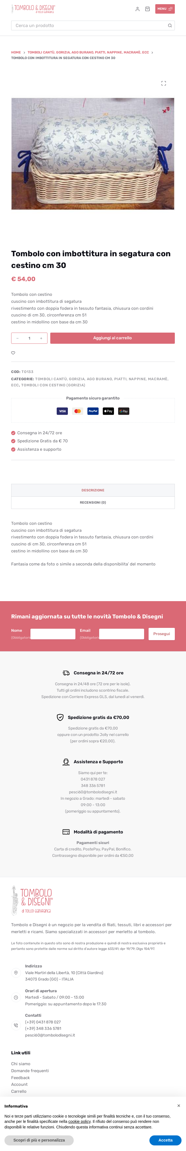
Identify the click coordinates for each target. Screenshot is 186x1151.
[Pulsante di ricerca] (170, 25)
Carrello (19, 1091)
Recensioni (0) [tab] (93, 502)
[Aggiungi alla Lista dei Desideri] (13, 353)
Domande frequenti (30, 1070)
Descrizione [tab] (93, 490)
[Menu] (165, 9)
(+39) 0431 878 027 (43, 1022)
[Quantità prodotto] (29, 338)
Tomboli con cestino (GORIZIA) (53, 385)
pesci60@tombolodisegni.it (50, 1035)
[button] (178, 1105)
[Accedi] (137, 9)
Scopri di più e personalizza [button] (39, 1140)
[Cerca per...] (88, 25)
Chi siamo (20, 1063)
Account (19, 1084)
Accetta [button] (165, 1140)
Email (89, 634)
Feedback (20, 1077)
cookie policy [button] (79, 1121)
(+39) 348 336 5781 (43, 1028)
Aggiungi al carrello (112, 337)
